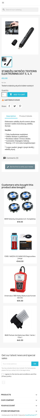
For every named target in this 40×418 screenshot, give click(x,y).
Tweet (14, 106)
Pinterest (20, 106)
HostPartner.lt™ (31, 415)
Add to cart (17, 94)
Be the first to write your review (20, 167)
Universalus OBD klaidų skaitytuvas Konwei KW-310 (20, 297)
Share (9, 106)
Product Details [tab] (25, 116)
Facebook (3, 382)
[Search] (20, 9)
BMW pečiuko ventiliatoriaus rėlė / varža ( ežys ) (20, 336)
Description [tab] (11, 116)
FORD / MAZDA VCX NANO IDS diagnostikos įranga (20, 257)
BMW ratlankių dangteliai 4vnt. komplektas (20, 219)
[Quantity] (4, 94)
